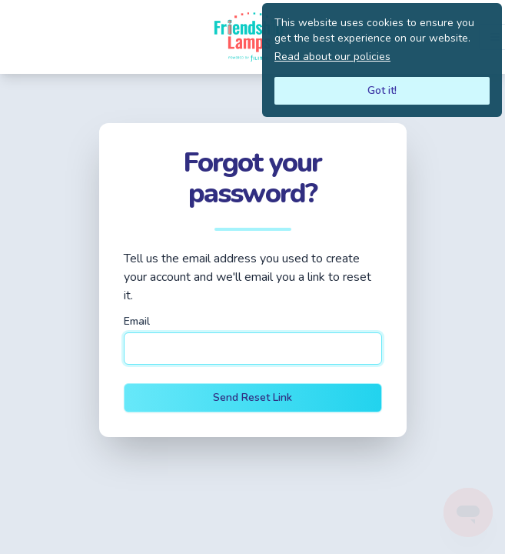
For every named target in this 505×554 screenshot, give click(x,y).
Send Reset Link (252, 397)
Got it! (382, 90)
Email (137, 321)
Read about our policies (332, 56)
